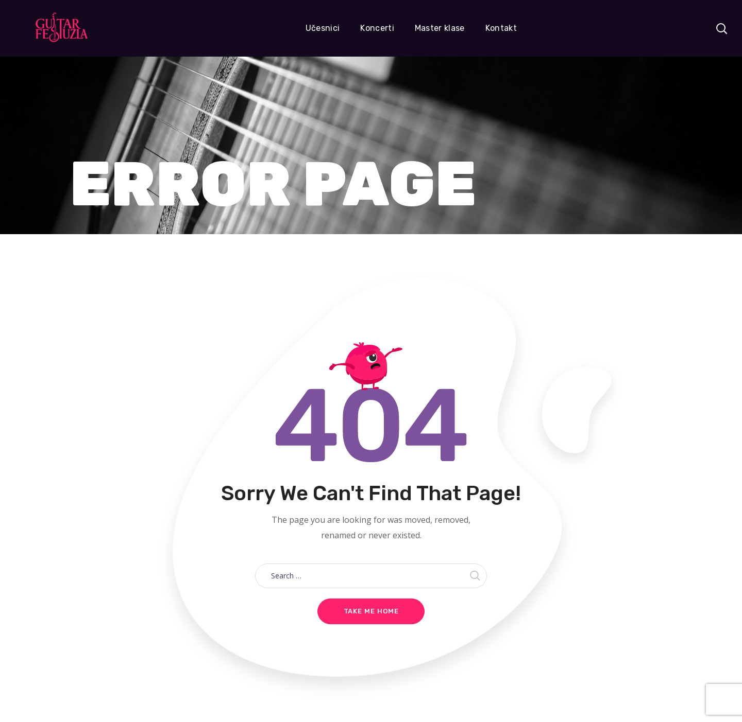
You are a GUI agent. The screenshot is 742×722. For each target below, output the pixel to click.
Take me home (371, 611)
